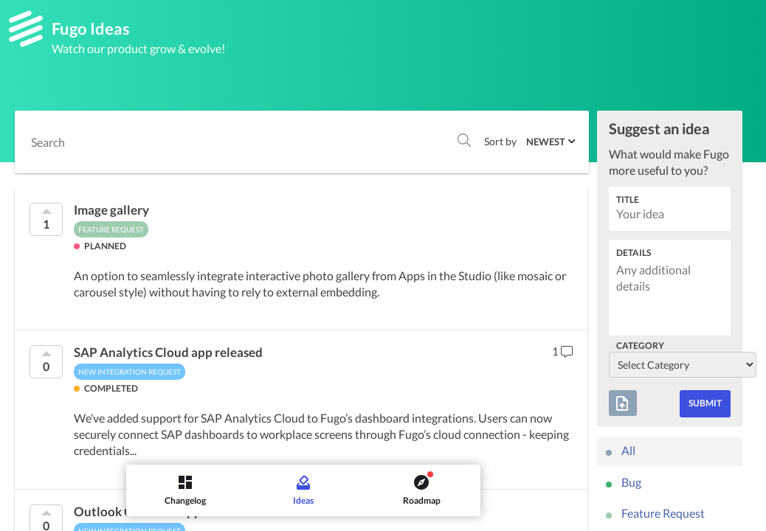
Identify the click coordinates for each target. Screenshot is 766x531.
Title (627, 199)
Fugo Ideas (91, 28)
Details (633, 252)
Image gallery (111, 210)
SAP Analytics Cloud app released (168, 352)
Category (640, 345)
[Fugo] (25, 28)
